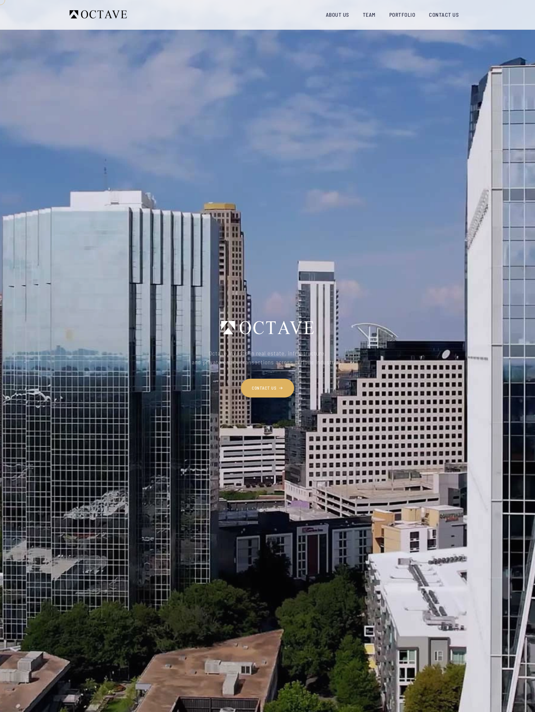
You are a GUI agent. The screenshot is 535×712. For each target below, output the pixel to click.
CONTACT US (444, 14)
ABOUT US (337, 14)
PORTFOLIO (402, 14)
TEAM (369, 14)
